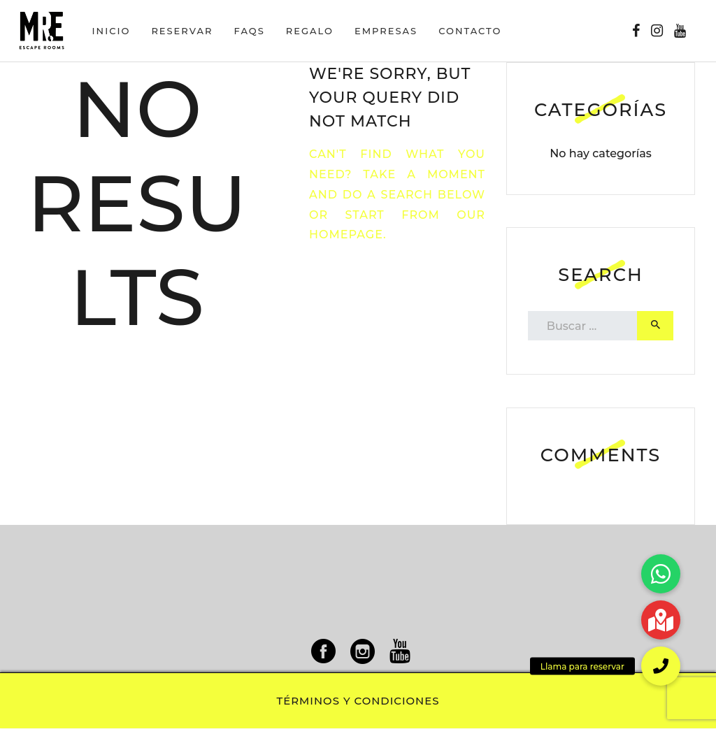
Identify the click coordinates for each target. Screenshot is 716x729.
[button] (660, 666)
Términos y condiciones (358, 701)
